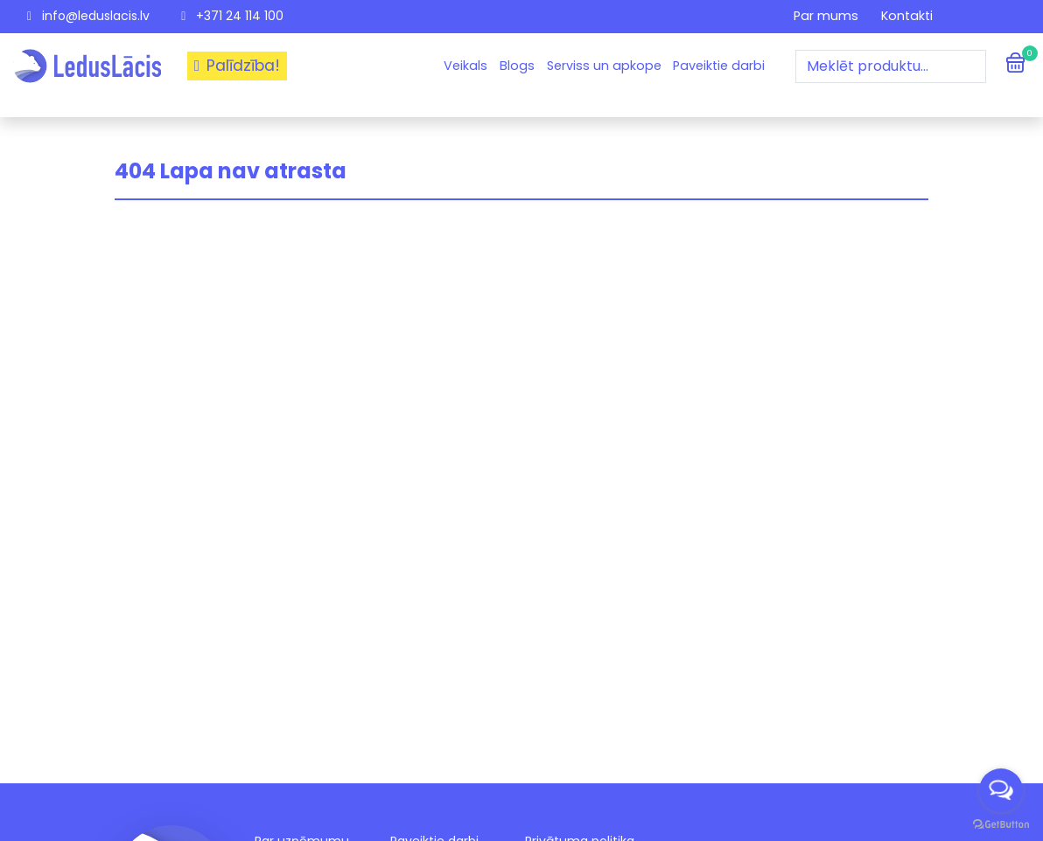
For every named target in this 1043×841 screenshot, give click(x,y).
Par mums (826, 15)
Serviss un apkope (604, 65)
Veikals (465, 65)
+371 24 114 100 (232, 15)
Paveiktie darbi (719, 65)
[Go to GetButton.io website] (1001, 823)
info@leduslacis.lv (88, 15)
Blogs (517, 65)
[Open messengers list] (1001, 790)
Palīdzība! (237, 65)
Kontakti (907, 15)
